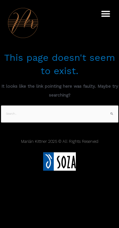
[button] (105, 13)
